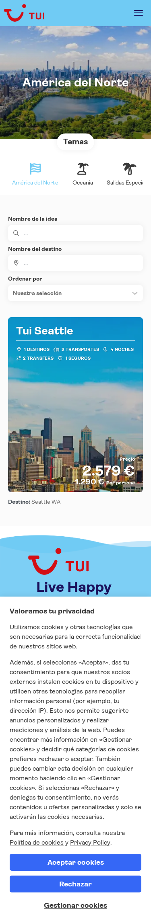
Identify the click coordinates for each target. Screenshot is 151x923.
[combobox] (75, 263)
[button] (75, 293)
